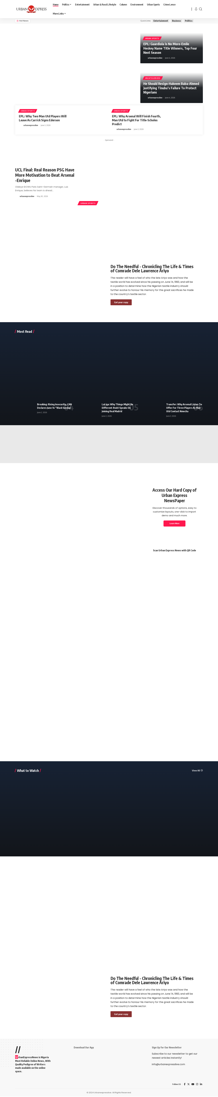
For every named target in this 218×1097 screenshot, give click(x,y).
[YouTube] (193, 1085)
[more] (192, 9)
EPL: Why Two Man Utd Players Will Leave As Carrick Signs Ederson (42, 118)
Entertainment (161, 20)
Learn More (174, 524)
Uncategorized (152, 78)
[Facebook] (184, 1085)
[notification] (196, 9)
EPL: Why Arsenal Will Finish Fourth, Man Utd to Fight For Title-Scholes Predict (136, 120)
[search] (200, 9)
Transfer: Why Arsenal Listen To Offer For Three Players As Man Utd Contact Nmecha (184, 408)
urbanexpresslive (155, 58)
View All (196, 771)
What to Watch (28, 771)
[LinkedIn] (201, 1085)
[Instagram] (197, 1085)
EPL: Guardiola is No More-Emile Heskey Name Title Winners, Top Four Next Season (170, 48)
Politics (188, 20)
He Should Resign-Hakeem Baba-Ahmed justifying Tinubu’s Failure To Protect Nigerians (171, 87)
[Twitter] (188, 1085)
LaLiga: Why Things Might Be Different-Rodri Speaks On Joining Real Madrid (117, 408)
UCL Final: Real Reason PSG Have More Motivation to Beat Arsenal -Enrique (44, 175)
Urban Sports (152, 38)
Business (176, 20)
